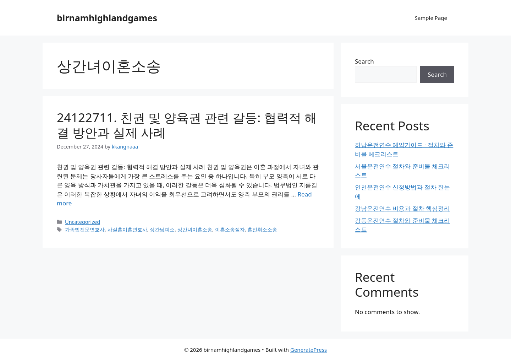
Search (364, 61)
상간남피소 (162, 229)
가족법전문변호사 (85, 229)
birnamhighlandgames (107, 18)
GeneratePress (308, 349)
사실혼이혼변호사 (127, 229)
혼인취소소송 (262, 229)
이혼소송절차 (230, 229)
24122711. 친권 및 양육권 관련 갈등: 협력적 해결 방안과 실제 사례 (187, 125)
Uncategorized (82, 222)
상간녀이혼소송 (194, 229)
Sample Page (431, 17)
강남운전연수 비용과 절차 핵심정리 (402, 208)
